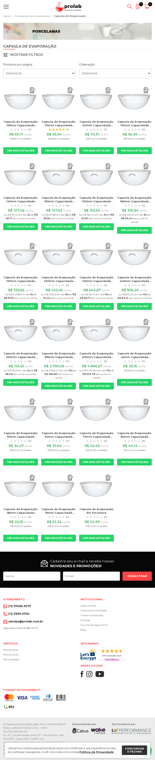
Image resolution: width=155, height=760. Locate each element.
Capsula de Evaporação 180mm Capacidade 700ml (134, 201)
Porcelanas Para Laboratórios (32, 16)
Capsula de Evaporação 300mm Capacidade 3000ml (21, 357)
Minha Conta (10, 654)
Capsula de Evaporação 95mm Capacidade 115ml (58, 512)
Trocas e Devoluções (92, 615)
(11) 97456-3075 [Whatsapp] (19, 606)
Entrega (85, 620)
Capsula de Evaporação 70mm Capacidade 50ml (96, 436)
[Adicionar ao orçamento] (32, 90)
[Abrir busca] (129, 7)
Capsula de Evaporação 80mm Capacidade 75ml (134, 436)
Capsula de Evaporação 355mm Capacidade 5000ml (58, 357)
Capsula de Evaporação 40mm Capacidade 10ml (134, 357)
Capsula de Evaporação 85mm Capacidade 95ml (21, 512)
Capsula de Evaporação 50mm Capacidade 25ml (21, 436)
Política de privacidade (94, 610)
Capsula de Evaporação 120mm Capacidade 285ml (96, 125)
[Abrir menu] (7, 7)
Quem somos (88, 605)
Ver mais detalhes (20, 150)
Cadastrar (137, 576)
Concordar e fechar (134, 750)
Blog (83, 629)
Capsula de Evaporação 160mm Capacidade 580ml (96, 201)
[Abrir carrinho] (147, 7)
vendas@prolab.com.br (25, 621)
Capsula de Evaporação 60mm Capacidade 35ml (58, 436)
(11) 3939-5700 (18, 614)
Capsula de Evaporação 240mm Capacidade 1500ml (134, 281)
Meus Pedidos (11, 659)
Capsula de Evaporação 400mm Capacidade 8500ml (96, 357)
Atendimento (11, 649)
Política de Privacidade (96, 752)
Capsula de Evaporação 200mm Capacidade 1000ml (58, 281)
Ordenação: (87, 64)
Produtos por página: (18, 64)
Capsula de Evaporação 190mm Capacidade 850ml (21, 281)
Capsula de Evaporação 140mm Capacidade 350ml (21, 201)
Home (6, 16)
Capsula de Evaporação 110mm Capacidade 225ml (58, 125)
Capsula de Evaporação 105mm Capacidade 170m (21, 125)
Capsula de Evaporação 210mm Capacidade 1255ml (96, 281)
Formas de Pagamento (94, 624)
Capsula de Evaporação (70, 16)
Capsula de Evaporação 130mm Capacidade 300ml (134, 125)
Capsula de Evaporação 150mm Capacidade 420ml (58, 201)
